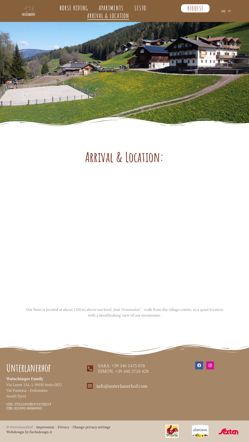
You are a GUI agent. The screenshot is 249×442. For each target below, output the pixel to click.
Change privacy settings (91, 427)
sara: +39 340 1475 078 (120, 365)
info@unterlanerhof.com (121, 386)
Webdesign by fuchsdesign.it (29, 432)
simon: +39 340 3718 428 (122, 371)
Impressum (45, 427)
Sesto (140, 8)
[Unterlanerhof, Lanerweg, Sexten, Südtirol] (124, 237)
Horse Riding (74, 8)
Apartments (111, 8)
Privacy (64, 427)
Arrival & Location (108, 16)
